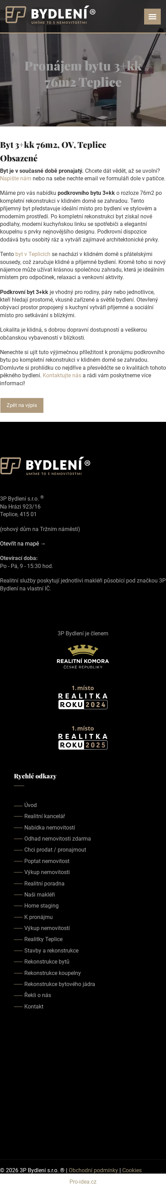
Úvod (30, 805)
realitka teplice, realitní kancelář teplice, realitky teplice (83, 1085)
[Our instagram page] (14, 604)
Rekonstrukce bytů (46, 961)
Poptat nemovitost (46, 861)
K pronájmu (38, 917)
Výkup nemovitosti (47, 872)
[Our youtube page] (23, 604)
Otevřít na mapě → (23, 543)
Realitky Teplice (43, 939)
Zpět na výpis (22, 405)
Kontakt (33, 1006)
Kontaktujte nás (62, 375)
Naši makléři (39, 894)
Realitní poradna (44, 883)
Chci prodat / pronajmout (55, 849)
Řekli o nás (37, 995)
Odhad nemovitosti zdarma (57, 838)
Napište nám (15, 178)
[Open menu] (152, 17)
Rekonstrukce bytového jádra (59, 984)
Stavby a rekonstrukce (51, 950)
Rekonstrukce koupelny (52, 973)
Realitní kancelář (44, 816)
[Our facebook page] (4, 604)
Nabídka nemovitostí (49, 827)
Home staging (41, 905)
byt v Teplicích (32, 254)
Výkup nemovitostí (47, 928)
